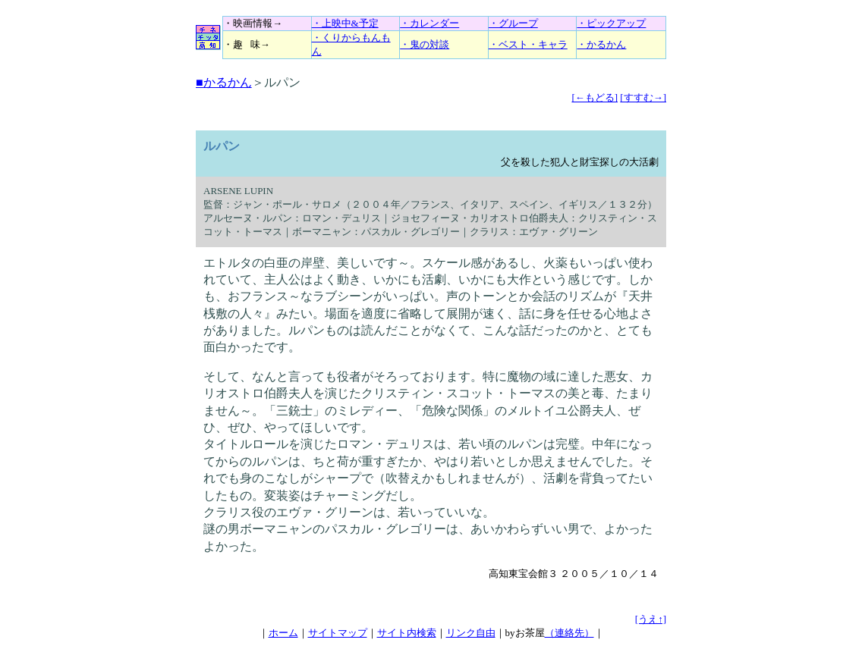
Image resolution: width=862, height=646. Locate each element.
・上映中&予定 (345, 23)
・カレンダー (429, 23)
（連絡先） (569, 632)
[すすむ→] (643, 97)
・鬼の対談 (424, 44)
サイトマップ (337, 632)
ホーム (283, 632)
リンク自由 (470, 632)
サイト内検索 (406, 632)
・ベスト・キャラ (528, 44)
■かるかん (224, 82)
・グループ (513, 23)
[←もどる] (594, 97)
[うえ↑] (650, 619)
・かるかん (601, 44)
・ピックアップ (611, 23)
